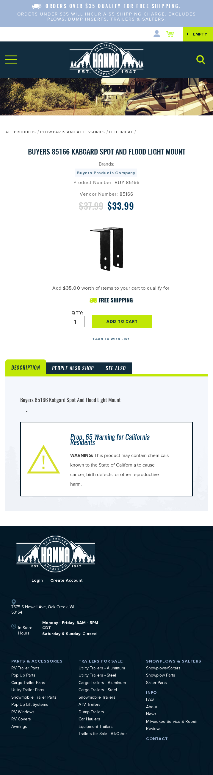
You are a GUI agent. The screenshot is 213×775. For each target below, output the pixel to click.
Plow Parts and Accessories (72, 132)
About (151, 707)
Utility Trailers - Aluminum (102, 668)
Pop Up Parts (23, 676)
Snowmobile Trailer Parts (34, 698)
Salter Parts (156, 683)
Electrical (121, 132)
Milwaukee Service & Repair (171, 722)
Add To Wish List (112, 339)
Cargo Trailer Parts (28, 683)
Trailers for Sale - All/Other (103, 734)
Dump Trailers (91, 712)
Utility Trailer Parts (27, 690)
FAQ (150, 700)
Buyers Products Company (106, 172)
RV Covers (21, 719)
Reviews (154, 729)
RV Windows (23, 712)
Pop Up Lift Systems (29, 705)
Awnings (19, 727)
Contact (157, 738)
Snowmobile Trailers (97, 698)
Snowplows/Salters (163, 668)
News (151, 714)
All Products (20, 132)
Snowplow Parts (160, 676)
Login (37, 580)
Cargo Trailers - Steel (98, 690)
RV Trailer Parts (25, 668)
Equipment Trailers (96, 727)
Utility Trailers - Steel (97, 676)
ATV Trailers (90, 705)
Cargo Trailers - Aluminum (102, 683)
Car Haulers (89, 719)
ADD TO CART (121, 321)
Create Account (66, 580)
